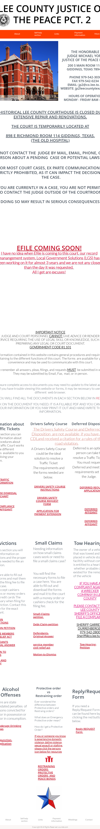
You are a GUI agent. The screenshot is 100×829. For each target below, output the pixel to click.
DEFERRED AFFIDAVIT (91, 510)
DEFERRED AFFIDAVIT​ (91, 522)
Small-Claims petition (41, 615)
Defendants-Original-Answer (43, 634)
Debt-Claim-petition (45, 624)
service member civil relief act (43, 646)
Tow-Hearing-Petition (88, 646)
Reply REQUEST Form (85, 730)
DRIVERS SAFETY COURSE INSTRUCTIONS (49, 488)
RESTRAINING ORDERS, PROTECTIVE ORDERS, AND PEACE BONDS (47, 772)
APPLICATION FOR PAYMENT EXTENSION (47, 512)
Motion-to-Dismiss (44, 654)
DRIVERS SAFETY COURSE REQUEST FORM (47, 501)
